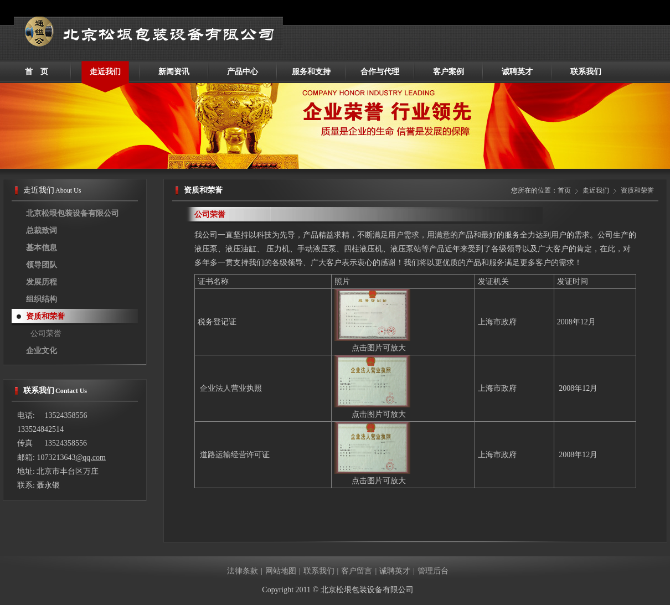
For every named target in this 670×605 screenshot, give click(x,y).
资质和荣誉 (45, 316)
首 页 (36, 72)
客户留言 (356, 571)
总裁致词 (41, 230)
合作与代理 (379, 72)
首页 (564, 190)
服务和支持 (311, 72)
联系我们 (585, 72)
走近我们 (105, 72)
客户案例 (448, 72)
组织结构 (41, 299)
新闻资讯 (173, 72)
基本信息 (41, 248)
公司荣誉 (45, 333)
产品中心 (242, 72)
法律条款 (242, 571)
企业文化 (41, 351)
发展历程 (41, 282)
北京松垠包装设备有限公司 (72, 213)
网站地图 (280, 571)
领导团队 (41, 265)
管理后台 (433, 571)
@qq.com (90, 457)
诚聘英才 (517, 72)
